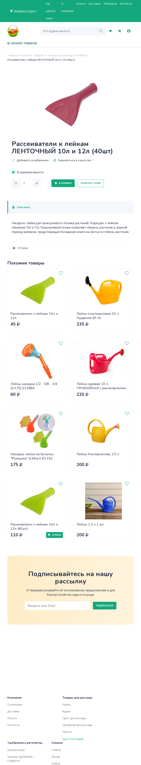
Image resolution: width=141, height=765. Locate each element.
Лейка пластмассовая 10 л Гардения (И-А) (98, 315)
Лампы (66, 704)
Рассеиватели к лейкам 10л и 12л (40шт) (34, 526)
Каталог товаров (32, 55)
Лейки (80, 55)
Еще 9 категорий (72, 739)
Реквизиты (110, 3)
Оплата (81, 3)
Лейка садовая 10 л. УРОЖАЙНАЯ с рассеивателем (101, 386)
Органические (16, 750)
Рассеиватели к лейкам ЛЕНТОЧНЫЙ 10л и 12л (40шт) (41, 59)
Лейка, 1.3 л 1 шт (90, 524)
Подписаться (104, 605)
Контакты (126, 3)
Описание (21, 207)
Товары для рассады (60, 55)
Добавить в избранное (30, 160)
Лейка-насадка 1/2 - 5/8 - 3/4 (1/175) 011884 (33, 386)
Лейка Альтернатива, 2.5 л (98, 454)
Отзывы (20, 248)
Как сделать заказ (51, 11)
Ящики (66, 711)
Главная (12, 55)
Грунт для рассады (74, 718)
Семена (56, 750)
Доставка (95, 3)
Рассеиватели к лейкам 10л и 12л (34, 315)
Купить (54, 535)
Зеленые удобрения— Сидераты (21, 758)
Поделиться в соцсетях (72, 160)
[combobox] (68, 31)
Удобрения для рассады (77, 725)
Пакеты (67, 731)
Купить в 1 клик (91, 183)
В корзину (63, 183)
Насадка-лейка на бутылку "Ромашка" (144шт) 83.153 (32, 456)
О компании (67, 7)
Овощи (55, 756)
